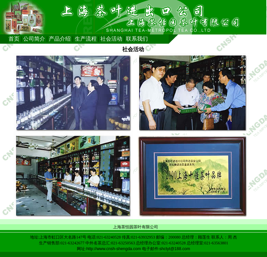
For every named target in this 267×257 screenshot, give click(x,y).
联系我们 (137, 39)
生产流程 (86, 39)
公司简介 (34, 39)
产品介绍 (60, 39)
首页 (14, 39)
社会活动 (111, 39)
